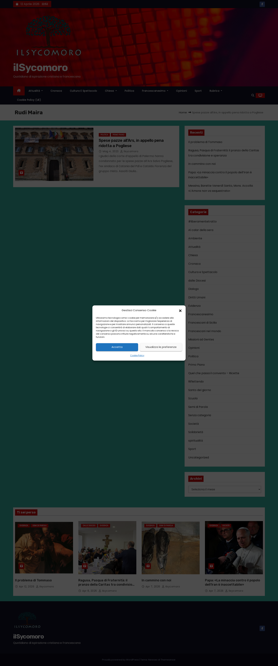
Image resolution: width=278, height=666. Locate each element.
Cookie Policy (137, 355)
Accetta (117, 347)
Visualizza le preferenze (161, 347)
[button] (180, 310)
